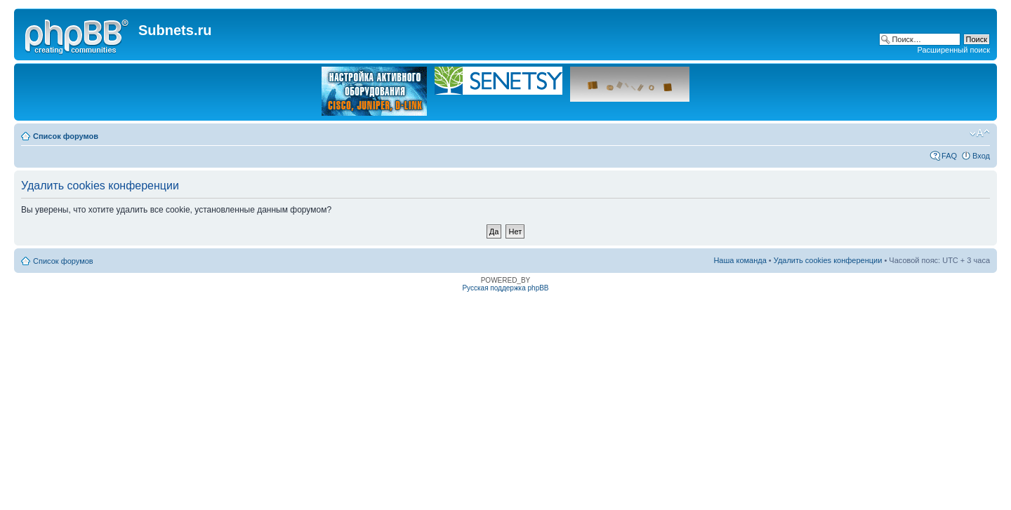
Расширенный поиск (953, 50)
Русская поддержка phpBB (505, 288)
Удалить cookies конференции (828, 260)
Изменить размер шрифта (980, 133)
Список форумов (65, 136)
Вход (981, 156)
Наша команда (739, 260)
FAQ (949, 156)
